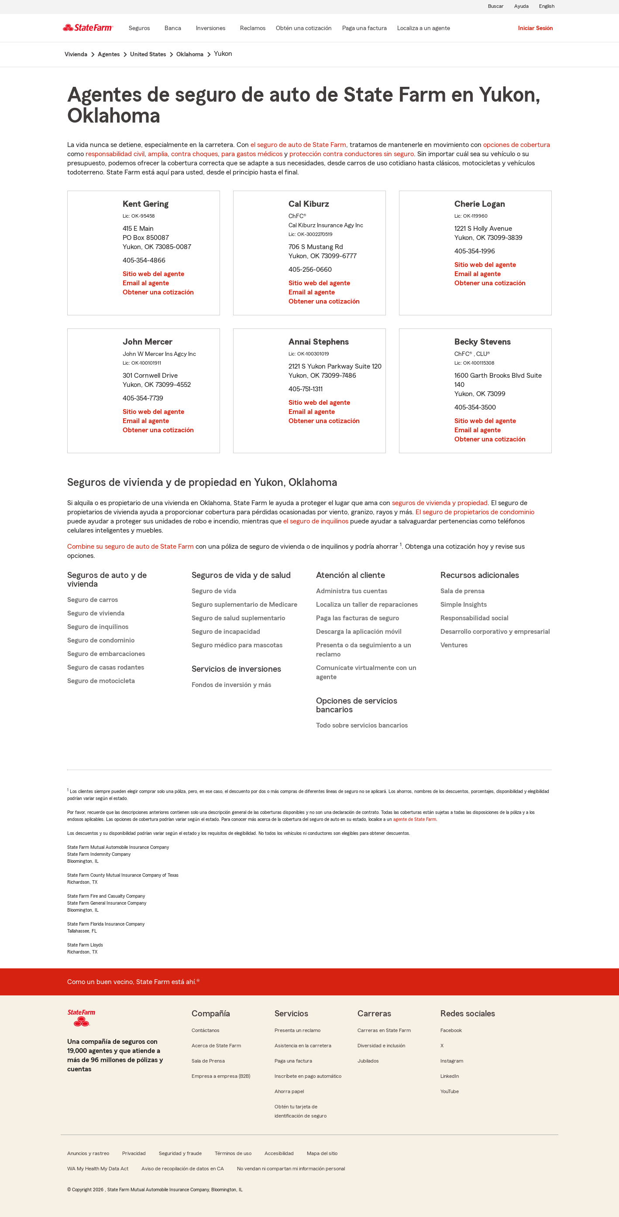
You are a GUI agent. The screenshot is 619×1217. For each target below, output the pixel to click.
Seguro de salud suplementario (238, 618)
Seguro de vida (214, 591)
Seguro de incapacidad (226, 631)
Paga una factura (293, 1060)
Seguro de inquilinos (97, 626)
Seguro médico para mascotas (237, 645)
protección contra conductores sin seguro (351, 153)
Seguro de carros (92, 599)
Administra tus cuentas (351, 591)
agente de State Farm (414, 819)
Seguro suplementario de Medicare (244, 604)
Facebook (451, 1030)
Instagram (451, 1060)
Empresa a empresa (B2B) (221, 1076)
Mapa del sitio (322, 1153)
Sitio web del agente (153, 273)
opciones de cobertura (516, 144)
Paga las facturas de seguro (357, 618)
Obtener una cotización (158, 292)
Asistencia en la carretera (303, 1045)
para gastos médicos (251, 153)
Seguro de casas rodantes (105, 667)
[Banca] (173, 29)
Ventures (454, 645)
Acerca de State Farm (216, 1045)
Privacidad (134, 1153)
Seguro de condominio (100, 640)
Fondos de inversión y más (231, 684)
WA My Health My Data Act (97, 1168)
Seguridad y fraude (180, 1153)
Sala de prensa (462, 591)
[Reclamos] (252, 29)
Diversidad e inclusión (381, 1045)
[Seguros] (139, 29)
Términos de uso (233, 1153)
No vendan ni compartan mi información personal (291, 1168)
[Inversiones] (210, 29)
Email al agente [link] (146, 283)
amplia (158, 153)
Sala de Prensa (208, 1060)
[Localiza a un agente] (423, 29)
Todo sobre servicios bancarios (362, 725)
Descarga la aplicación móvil (359, 631)
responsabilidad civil (115, 153)
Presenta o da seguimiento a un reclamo (363, 650)
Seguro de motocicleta (101, 680)
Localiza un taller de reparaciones (367, 604)
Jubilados (368, 1060)
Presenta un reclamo (297, 1030)
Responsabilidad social (474, 618)
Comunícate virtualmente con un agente (366, 672)
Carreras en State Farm (384, 1030)
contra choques (194, 153)
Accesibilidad (279, 1153)
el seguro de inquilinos (315, 521)
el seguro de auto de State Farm (298, 144)
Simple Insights (463, 604)
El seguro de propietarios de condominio (475, 512)
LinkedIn (449, 1076)
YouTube (449, 1091)
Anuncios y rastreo (88, 1153)
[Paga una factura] (364, 29)
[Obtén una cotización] (304, 29)
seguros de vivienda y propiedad (440, 502)
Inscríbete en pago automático (308, 1076)
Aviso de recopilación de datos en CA (182, 1168)
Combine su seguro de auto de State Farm (130, 546)
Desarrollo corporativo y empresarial (495, 631)
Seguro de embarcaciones (106, 653)
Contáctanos (206, 1030)
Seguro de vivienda (95, 613)
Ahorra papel (289, 1091)
